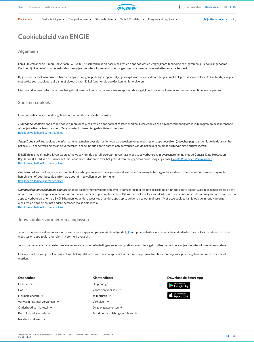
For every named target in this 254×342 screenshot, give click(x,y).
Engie (126, 6)
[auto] (179, 7)
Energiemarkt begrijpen (161, 19)
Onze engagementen (106, 307)
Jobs (70, 335)
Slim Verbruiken (104, 19)
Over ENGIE (107, 335)
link (127, 232)
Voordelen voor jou (105, 290)
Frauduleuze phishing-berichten (113, 313)
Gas (21, 290)
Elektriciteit (26, 284)
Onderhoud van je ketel (33, 307)
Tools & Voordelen (130, 19)
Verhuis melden (194, 7)
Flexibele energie (29, 295)
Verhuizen (99, 301)
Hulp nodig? (101, 284)
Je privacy (60, 335)
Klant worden (25, 19)
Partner (95, 335)
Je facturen (100, 295)
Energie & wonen (78, 19)
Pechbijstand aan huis (32, 313)
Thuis (21, 7)
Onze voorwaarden (42, 335)
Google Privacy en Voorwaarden (191, 159)
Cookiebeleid (24, 337)
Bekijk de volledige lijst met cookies (40, 132)
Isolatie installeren (30, 319)
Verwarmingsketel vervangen (37, 301)
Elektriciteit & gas (51, 19)
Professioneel (34, 7)
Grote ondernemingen (55, 7)
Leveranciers (82, 335)
